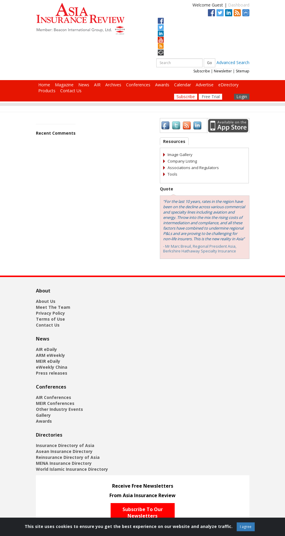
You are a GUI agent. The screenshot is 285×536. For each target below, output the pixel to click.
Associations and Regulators (193, 167)
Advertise (205, 85)
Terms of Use (50, 319)
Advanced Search (232, 62)
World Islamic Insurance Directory (72, 469)
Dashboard (238, 5)
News (83, 85)
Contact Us (71, 90)
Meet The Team (53, 307)
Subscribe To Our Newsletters (142, 512)
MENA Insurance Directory (64, 463)
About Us (45, 301)
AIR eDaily (46, 349)
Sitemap (242, 71)
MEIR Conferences (55, 403)
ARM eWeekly (50, 355)
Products (46, 90)
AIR (97, 85)
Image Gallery (180, 154)
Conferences (138, 85)
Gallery (43, 415)
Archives (113, 85)
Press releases (51, 373)
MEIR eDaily (48, 361)
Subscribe (201, 71)
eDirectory (228, 85)
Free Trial (211, 96)
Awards (162, 85)
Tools (172, 174)
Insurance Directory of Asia (65, 445)
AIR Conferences (53, 397)
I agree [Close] (245, 526)
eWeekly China (51, 367)
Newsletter (223, 71)
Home (44, 85)
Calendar (182, 85)
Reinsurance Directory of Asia (68, 457)
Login (241, 96)
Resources (174, 141)
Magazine (64, 85)
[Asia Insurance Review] (80, 18)
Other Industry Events (59, 409)
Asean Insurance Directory (64, 451)
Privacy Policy (50, 313)
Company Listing (182, 161)
